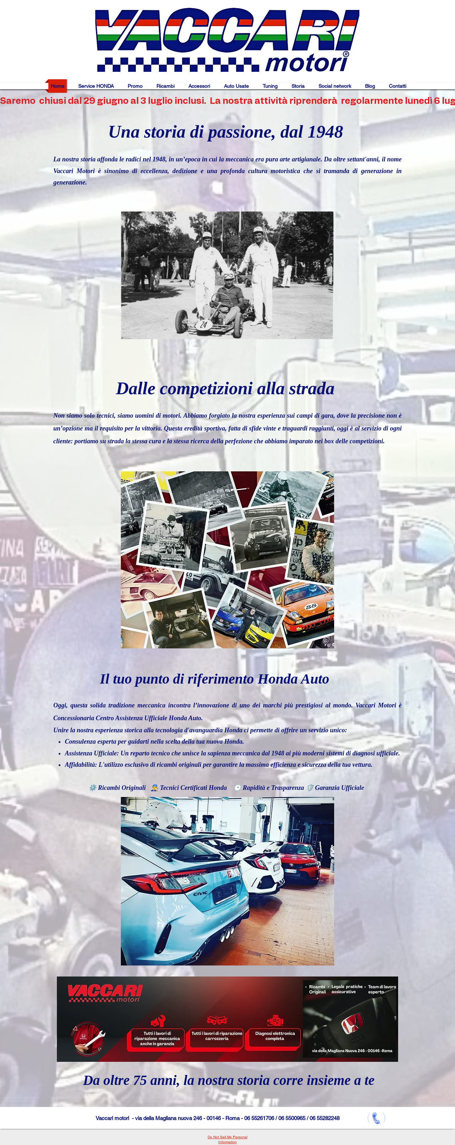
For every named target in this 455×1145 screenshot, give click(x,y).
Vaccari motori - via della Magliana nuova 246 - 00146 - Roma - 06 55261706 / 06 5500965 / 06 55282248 (217, 1118)
